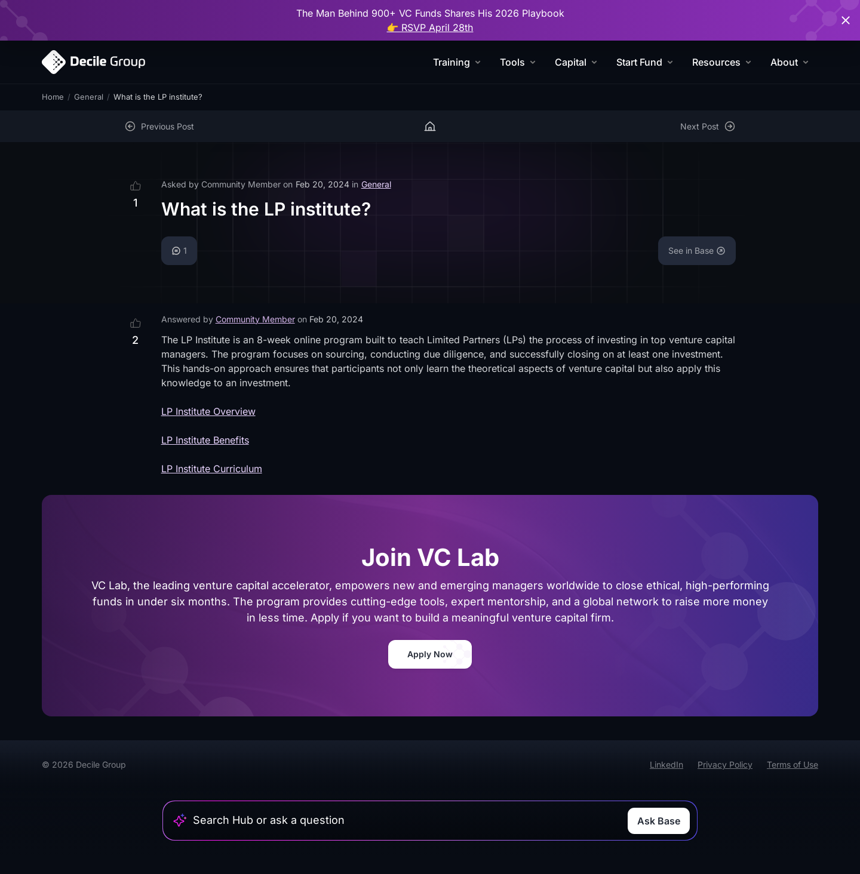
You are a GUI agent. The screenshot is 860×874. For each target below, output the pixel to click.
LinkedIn (666, 764)
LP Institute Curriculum (211, 469)
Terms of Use (792, 764)
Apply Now (430, 654)
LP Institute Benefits (205, 440)
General (88, 96)
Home (53, 96)
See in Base (697, 250)
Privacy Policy (725, 764)
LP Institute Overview (208, 411)
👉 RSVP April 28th (430, 27)
